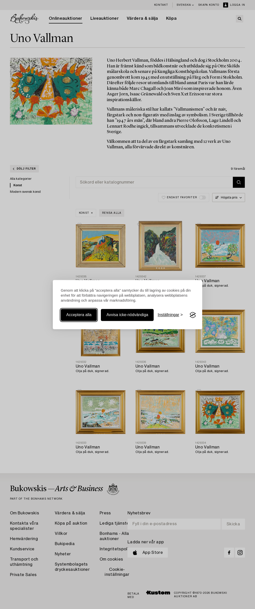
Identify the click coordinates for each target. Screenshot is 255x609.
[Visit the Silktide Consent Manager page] (193, 315)
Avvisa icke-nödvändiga (127, 315)
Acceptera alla (78, 315)
